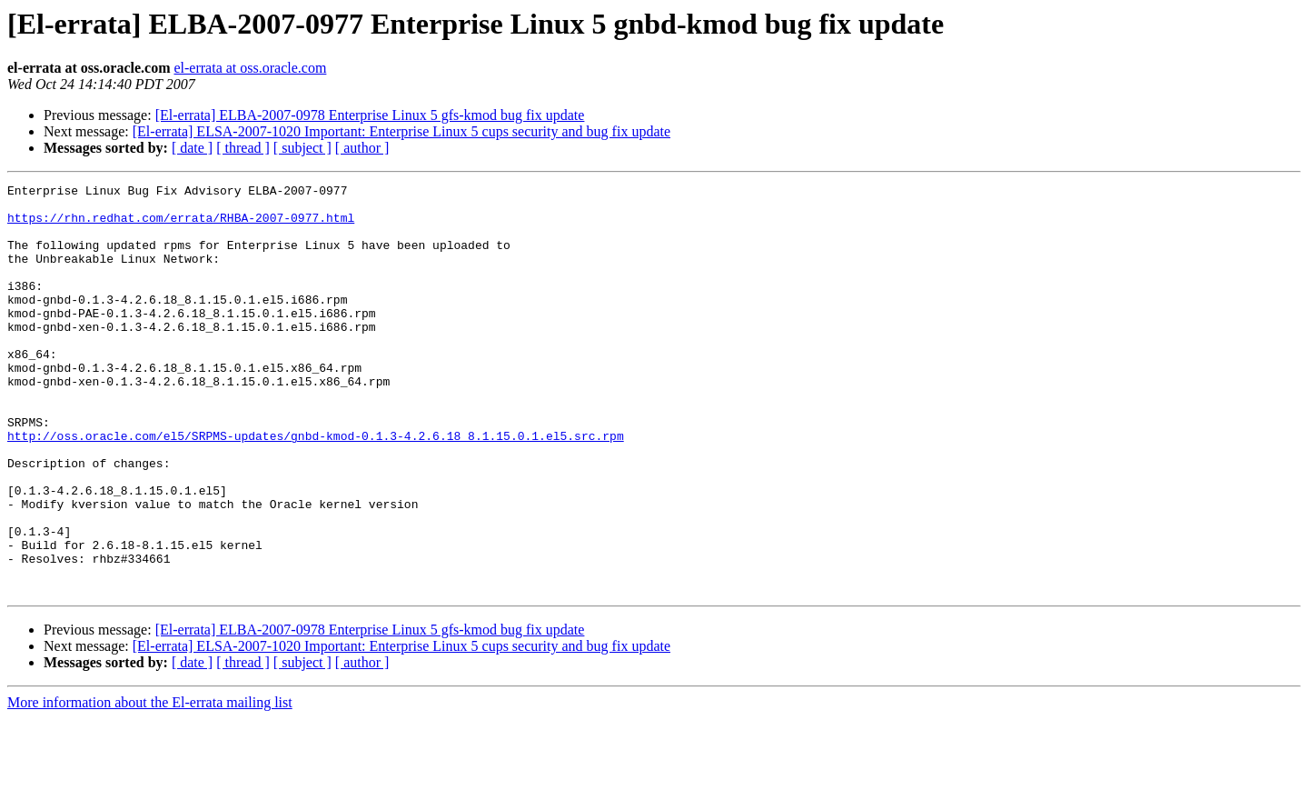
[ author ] (362, 147)
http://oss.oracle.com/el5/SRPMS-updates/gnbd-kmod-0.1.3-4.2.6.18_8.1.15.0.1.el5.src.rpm (315, 487)
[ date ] (192, 147)
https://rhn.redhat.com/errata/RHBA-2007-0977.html (180, 225)
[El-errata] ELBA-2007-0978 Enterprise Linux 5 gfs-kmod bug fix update (370, 115)
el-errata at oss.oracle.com (249, 67)
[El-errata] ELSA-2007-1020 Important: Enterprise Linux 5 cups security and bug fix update (401, 131)
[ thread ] (243, 147)
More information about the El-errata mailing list (149, 784)
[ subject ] (302, 147)
